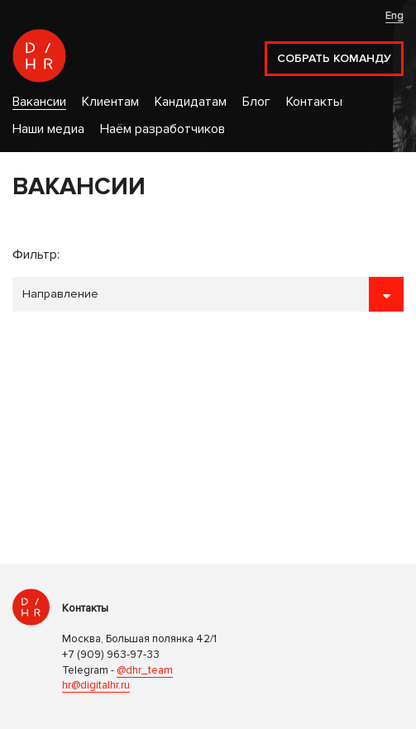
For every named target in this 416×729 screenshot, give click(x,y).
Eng (394, 15)
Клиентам (110, 102)
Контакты (314, 102)
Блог (256, 102)
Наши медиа (48, 129)
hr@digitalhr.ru (96, 685)
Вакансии (39, 102)
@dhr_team (145, 670)
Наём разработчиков (162, 129)
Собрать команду (334, 58)
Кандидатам (191, 102)
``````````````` (208, 294)
